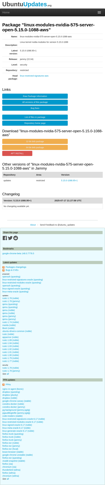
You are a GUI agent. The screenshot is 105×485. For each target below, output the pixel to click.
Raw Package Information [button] (35, 96)
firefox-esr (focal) (10, 449)
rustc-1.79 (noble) (10, 358)
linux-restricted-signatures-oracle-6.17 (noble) (23, 419)
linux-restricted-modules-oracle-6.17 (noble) (22, 422)
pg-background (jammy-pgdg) (16, 410)
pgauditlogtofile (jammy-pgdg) (16, 413)
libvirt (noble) (8, 328)
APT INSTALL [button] (17, 153)
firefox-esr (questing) (12, 458)
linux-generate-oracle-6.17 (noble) (18, 431)
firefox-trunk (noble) (11, 437)
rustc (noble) (8, 334)
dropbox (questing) (11, 392)
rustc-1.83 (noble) (10, 346)
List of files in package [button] (35, 117)
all (8, 374)
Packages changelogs (16, 267)
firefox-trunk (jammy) (12, 440)
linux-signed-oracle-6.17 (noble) (17, 425)
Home (6, 12)
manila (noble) (9, 325)
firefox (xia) (7, 464)
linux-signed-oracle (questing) (16, 288)
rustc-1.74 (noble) (10, 322)
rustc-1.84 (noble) (10, 343)
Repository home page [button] (35, 123)
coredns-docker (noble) (13, 404)
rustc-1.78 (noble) (10, 298)
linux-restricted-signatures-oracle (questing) (22, 279)
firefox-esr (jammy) (11, 446)
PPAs (8, 384)
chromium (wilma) (10, 476)
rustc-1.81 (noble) (10, 352)
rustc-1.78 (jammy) (11, 301)
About (33, 225)
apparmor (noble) (10, 337)
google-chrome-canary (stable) (16, 401)
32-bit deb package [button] (35, 141)
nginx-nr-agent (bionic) (12, 389)
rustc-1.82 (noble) (10, 349)
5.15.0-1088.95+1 (69, 180)
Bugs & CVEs (12, 270)
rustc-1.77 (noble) (10, 361)
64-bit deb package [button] (35, 147)
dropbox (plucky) (10, 395)
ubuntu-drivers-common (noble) (17, 331)
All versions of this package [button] (35, 102)
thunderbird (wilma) (11, 470)
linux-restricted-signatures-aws (34, 76)
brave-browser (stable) (12, 452)
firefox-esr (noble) (10, 443)
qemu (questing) (10, 304)
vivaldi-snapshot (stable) (13, 461)
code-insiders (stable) (12, 416)
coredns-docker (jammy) (13, 407)
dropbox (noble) (9, 398)
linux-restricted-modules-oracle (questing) (21, 282)
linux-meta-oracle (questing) (15, 291)
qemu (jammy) (9, 316)
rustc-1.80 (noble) (10, 355)
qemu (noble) (8, 310)
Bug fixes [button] (35, 108)
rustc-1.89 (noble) (10, 340)
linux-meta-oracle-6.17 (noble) (16, 428)
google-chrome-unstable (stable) (17, 455)
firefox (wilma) (8, 473)
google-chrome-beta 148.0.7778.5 (18, 253)
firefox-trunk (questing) (12, 434)
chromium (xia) (9, 467)
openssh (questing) (11, 276)
